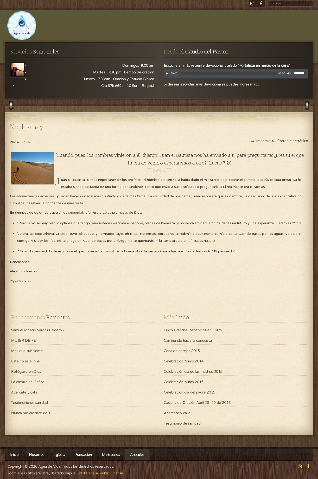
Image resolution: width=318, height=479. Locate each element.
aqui (257, 84)
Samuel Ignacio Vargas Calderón (37, 330)
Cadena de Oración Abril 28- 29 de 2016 (197, 402)
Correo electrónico (289, 141)
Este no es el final (25, 361)
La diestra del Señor (27, 382)
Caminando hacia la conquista (188, 340)
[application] (236, 75)
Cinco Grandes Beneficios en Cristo (193, 330)
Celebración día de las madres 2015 (193, 371)
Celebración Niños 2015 (184, 382)
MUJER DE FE (23, 340)
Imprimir (260, 141)
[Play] (167, 73)
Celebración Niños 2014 (184, 361)
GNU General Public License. (100, 473)
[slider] (228, 73)
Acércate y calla (24, 392)
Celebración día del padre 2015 (189, 392)
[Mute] (289, 73)
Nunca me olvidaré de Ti (31, 413)
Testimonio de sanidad (29, 402)
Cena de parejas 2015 (182, 351)
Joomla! (13, 473)
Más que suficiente (27, 351)
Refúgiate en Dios (26, 371)
